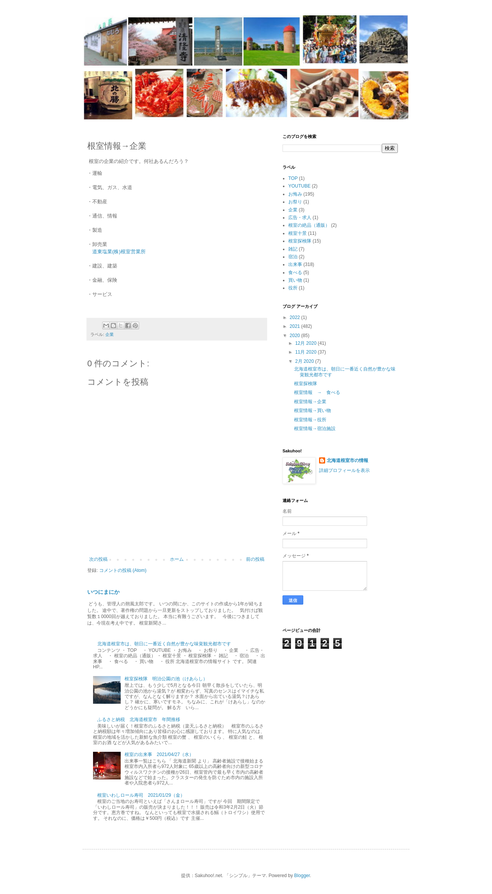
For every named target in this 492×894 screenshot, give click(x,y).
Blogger (302, 875)
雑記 (293, 249)
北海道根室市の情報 (347, 460)
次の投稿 (98, 559)
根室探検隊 (299, 241)
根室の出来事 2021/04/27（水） (159, 754)
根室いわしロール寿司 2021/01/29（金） (141, 795)
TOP (293, 178)
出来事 (295, 264)
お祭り (295, 201)
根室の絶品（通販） (309, 225)
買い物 (295, 280)
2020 (295, 335)
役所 (293, 288)
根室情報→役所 (310, 419)
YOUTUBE (299, 186)
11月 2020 (306, 352)
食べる (295, 272)
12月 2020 (306, 343)
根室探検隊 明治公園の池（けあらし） (168, 678)
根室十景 (297, 233)
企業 (109, 334)
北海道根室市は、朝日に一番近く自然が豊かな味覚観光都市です (164, 643)
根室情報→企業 (310, 401)
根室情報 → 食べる (317, 392)
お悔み (295, 194)
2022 (295, 317)
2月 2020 (305, 361)
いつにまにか (103, 592)
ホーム (177, 559)
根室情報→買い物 (312, 410)
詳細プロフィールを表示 (344, 470)
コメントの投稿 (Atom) (122, 570)
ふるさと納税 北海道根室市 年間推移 (138, 719)
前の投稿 (255, 559)
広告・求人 (299, 217)
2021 (295, 326)
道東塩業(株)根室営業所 (119, 251)
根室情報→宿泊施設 (315, 428)
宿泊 (293, 256)
